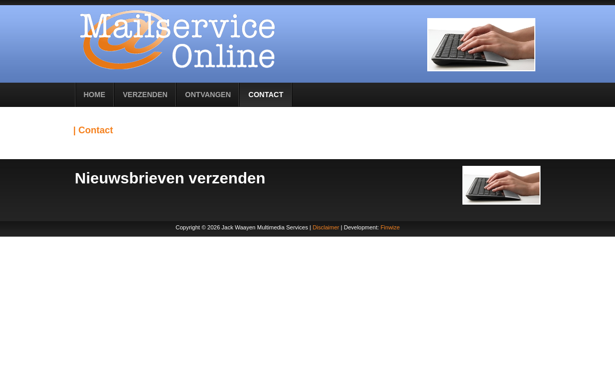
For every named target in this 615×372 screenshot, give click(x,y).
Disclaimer (325, 227)
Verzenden (145, 94)
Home (95, 94)
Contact (265, 94)
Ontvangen (208, 94)
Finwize (390, 227)
